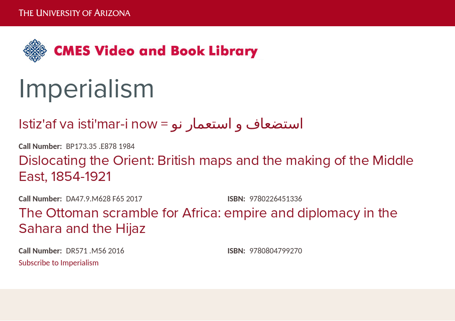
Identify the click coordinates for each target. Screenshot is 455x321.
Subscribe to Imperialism (59, 263)
